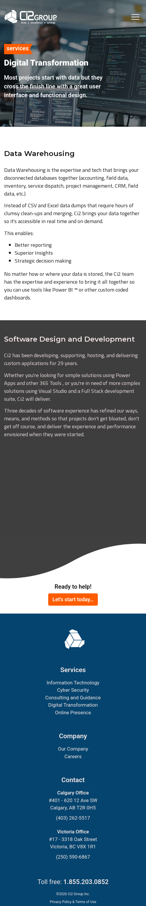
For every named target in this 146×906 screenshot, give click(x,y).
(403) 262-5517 (73, 818)
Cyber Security (73, 690)
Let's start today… (72, 599)
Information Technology (73, 683)
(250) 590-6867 (73, 857)
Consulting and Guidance (73, 698)
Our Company (73, 749)
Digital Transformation (73, 705)
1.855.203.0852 (86, 882)
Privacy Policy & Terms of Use (73, 902)
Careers (72, 756)
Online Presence (73, 712)
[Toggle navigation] (135, 17)
